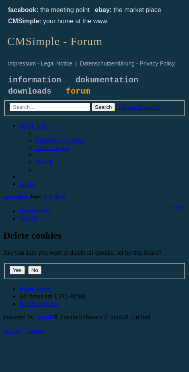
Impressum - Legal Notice (40, 63)
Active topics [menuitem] (15, 196)
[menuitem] (59, 140)
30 (57, 196)
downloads (29, 91)
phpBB (44, 317)
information (34, 80)
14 (50, 196)
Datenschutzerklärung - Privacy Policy (127, 63)
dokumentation (107, 80)
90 (64, 196)
